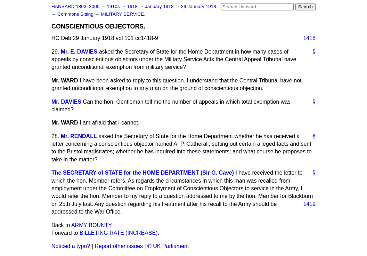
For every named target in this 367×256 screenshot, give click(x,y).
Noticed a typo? (70, 246)
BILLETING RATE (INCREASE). (119, 233)
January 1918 (160, 6)
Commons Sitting (76, 14)
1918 (133, 6)
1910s (114, 6)
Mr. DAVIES (66, 102)
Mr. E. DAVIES (79, 52)
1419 (309, 204)
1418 (309, 38)
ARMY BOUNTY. (92, 225)
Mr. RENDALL (79, 136)
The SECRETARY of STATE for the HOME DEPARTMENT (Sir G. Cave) (142, 173)
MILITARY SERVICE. (123, 14)
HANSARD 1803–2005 (75, 6)
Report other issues (119, 246)
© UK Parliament (168, 246)
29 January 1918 (198, 6)
